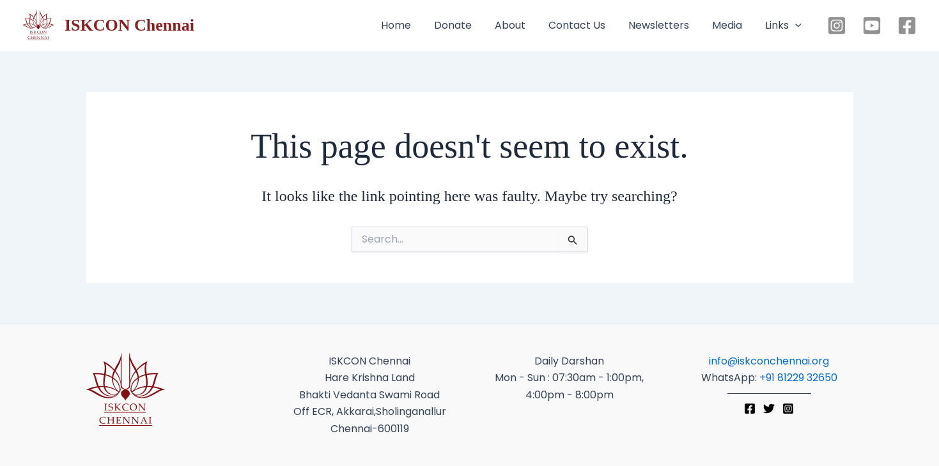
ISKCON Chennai (129, 25)
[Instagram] (836, 25)
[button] (795, 25)
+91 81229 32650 (798, 377)
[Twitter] (769, 408)
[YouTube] (871, 25)
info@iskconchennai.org (769, 361)
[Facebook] (907, 25)
